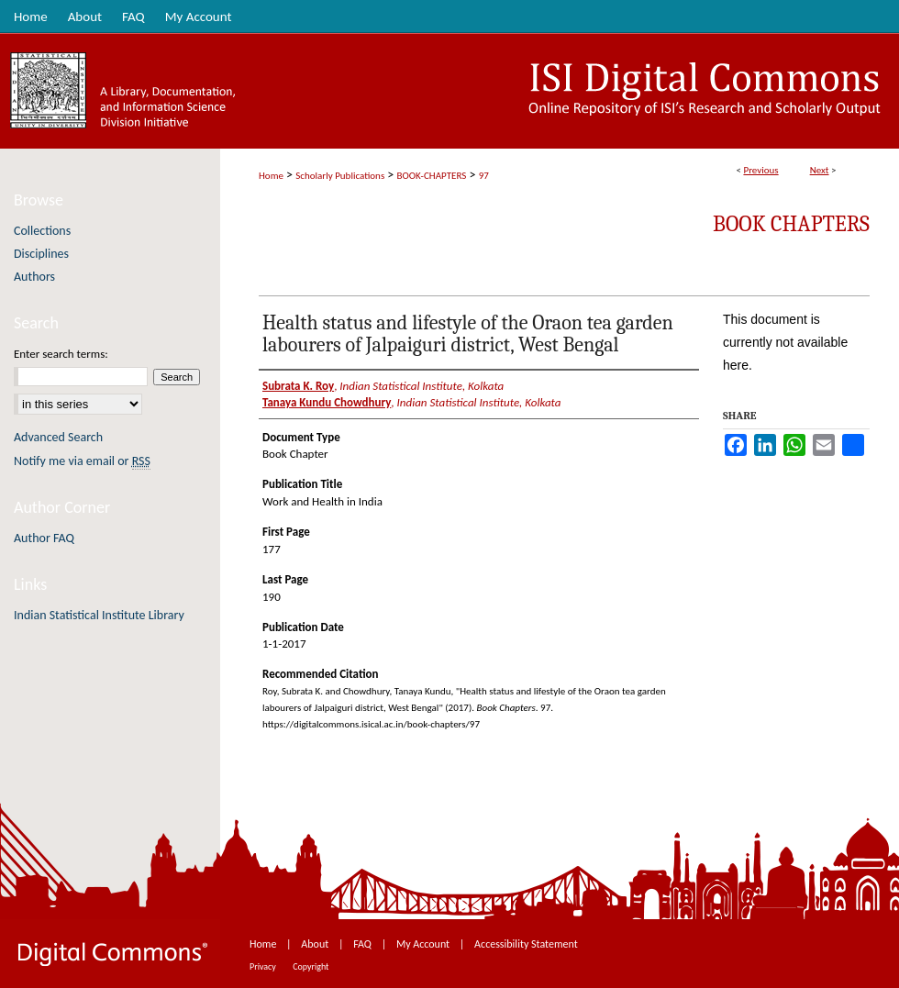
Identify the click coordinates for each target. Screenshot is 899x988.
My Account (424, 944)
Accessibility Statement (526, 944)
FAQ (363, 944)
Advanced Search (58, 437)
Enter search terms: (61, 354)
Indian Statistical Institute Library (99, 615)
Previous (760, 170)
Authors (34, 276)
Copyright (310, 966)
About (316, 944)
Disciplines (41, 253)
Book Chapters (791, 224)
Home (271, 176)
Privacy (264, 966)
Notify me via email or (82, 461)
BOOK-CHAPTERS (432, 176)
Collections (42, 231)
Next (819, 170)
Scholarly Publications (339, 176)
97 (484, 176)
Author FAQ (44, 538)
